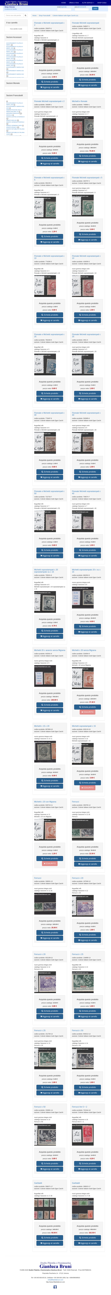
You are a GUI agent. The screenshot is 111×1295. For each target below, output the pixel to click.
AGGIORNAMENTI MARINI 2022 (15, 74)
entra (95, 8)
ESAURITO (88, 712)
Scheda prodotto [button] (49, 82)
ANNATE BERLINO (11, 120)
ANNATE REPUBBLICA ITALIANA (15, 129)
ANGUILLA (9, 115)
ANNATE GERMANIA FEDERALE (15, 122)
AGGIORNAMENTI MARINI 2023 (15, 77)
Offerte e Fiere (74, 3)
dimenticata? (82, 7)
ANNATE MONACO (11, 127)
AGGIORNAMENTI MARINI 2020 (15, 67)
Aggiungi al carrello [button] (49, 87)
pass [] (80, 7)
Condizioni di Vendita (11, 9)
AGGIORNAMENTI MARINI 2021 (15, 70)
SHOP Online (101, 3)
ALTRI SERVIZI (88, 3)
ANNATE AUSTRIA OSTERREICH (15, 116)
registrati (63, 7)
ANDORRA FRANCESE (12, 113)
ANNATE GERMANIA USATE (14, 125)
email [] (61, 7)
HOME (63, 3)
